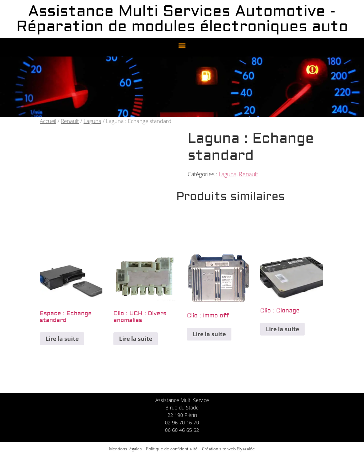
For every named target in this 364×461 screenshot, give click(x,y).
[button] (182, 45)
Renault (70, 120)
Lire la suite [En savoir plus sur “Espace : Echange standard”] (62, 339)
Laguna (92, 120)
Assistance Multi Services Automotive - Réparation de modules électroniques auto (182, 19)
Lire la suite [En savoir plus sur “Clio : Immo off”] (209, 334)
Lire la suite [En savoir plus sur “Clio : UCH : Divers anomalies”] (135, 339)
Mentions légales (125, 449)
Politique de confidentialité (172, 449)
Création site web (219, 449)
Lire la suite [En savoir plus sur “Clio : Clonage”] (282, 329)
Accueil (48, 120)
